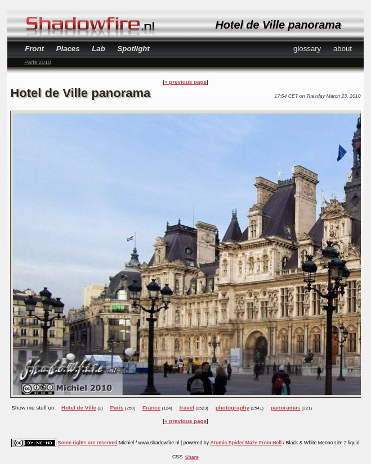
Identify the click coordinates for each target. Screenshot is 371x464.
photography (232, 407)
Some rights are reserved (88, 442)
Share (192, 457)
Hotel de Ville (78, 407)
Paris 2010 (37, 62)
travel (187, 407)
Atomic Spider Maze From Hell (246, 442)
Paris (116, 407)
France (151, 407)
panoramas (286, 407)
